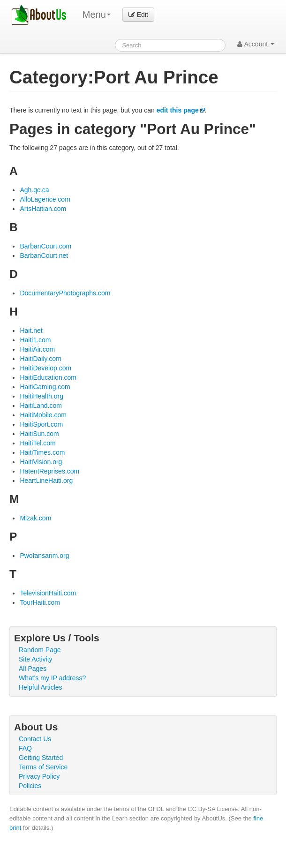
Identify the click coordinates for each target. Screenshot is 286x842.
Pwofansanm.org (44, 555)
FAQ (25, 748)
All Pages (32, 668)
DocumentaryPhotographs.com (65, 293)
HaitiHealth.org (41, 396)
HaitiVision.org (41, 462)
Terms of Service (43, 767)
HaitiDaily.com (40, 358)
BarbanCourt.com (45, 246)
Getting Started (41, 757)
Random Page (40, 650)
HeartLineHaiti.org (46, 480)
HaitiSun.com (39, 433)
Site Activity (36, 659)
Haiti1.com (35, 340)
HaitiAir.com (37, 349)
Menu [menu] (97, 14)
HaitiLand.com (41, 405)
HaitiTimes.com (42, 452)
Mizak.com (35, 518)
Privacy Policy (39, 776)
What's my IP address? (52, 678)
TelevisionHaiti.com (48, 593)
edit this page (178, 110)
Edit (138, 14)
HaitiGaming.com (45, 387)
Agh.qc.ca (34, 190)
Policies (30, 785)
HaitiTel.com (37, 443)
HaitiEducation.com (48, 377)
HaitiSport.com (41, 424)
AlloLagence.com (45, 199)
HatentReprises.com (49, 471)
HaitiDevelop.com (45, 368)
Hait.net (31, 330)
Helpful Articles (40, 687)
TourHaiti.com (40, 602)
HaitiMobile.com (43, 415)
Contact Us (35, 739)
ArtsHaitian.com (43, 208)
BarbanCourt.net (44, 255)
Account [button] (255, 44)
